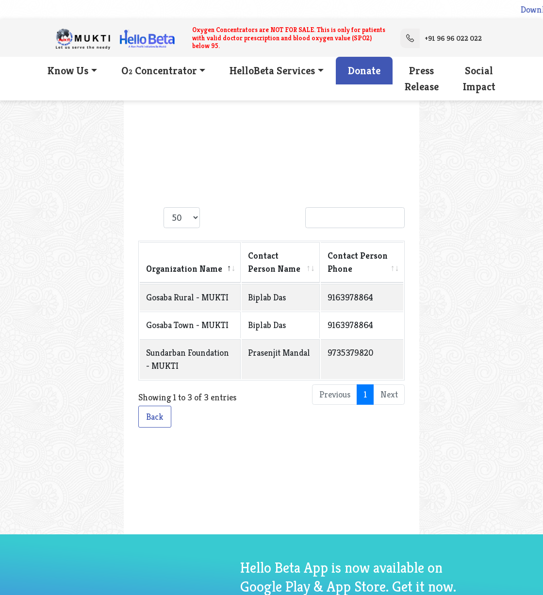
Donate (364, 70)
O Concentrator (159, 70)
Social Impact (479, 78)
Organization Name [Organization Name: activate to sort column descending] (184, 268)
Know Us (68, 70)
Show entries (185, 217)
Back (155, 416)
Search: (340, 217)
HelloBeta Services (272, 70)
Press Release (422, 78)
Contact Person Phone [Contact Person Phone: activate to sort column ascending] (358, 262)
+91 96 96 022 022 (441, 38)
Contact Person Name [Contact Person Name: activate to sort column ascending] (274, 262)
